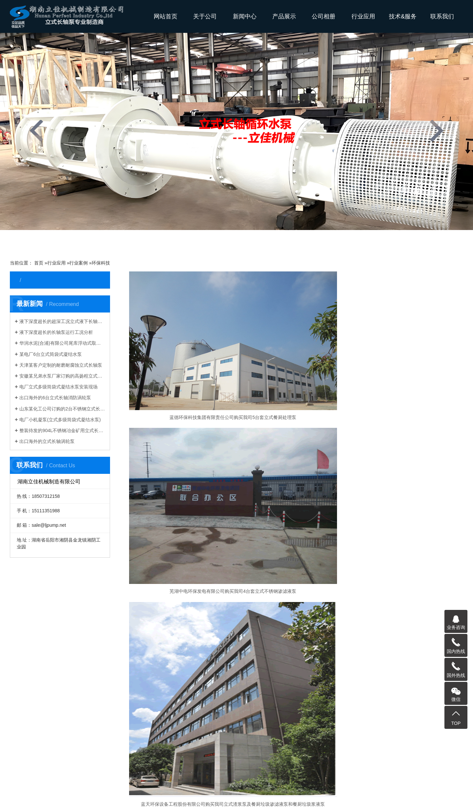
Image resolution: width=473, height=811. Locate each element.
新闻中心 (245, 16)
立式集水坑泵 (38, 687)
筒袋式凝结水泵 (41, 697)
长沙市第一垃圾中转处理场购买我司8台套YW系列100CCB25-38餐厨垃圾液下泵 (182, 492)
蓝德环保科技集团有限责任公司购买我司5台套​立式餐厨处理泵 (182, 379)
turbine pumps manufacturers (193, 775)
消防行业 (115, 677)
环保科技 (101, 263)
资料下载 (258, 618)
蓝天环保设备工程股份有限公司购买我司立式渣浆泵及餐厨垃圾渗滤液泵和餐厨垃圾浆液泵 (409, 379)
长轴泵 (52, 759)
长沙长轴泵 (347, 767)
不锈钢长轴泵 (91, 767)
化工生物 (115, 667)
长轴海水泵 (78, 759)
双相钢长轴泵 (361, 759)
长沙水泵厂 (451, 799)
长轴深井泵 (36, 657)
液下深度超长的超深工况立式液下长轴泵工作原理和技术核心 (62, 321)
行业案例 (78, 263)
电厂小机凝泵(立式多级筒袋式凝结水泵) (60, 419)
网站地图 (427, 799)
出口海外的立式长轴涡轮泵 (47, 441)
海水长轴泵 (393, 759)
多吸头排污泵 (189, 637)
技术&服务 (403, 16)
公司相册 (323, 16)
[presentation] (36, 130)
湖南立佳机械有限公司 (389, 767)
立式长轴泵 (36, 618)
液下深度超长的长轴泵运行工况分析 (56, 332)
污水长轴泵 (184, 767)
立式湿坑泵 (36, 637)
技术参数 (258, 637)
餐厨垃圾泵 (187, 647)
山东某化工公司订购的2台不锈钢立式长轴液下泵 (62, 408)
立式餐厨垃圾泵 (41, 706)
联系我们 (442, 16)
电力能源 (115, 628)
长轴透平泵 (36, 667)
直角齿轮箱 (187, 667)
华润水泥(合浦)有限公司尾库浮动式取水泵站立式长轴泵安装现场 (62, 343)
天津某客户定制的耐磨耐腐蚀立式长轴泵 (60, 365)
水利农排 (115, 637)
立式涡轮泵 (36, 647)
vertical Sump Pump (439, 767)
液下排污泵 (36, 677)
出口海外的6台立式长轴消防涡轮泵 (55, 397)
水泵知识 (258, 647)
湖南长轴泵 (317, 767)
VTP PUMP (109, 775)
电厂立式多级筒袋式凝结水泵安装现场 (58, 386)
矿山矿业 (115, 647)
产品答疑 (258, 628)
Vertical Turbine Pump (68, 775)
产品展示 (284, 16)
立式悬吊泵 (36, 628)
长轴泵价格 (123, 767)
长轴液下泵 (168, 759)
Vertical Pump (142, 775)
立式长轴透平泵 (428, 759)
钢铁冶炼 (115, 618)
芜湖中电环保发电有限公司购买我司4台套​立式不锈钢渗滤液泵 (296, 379)
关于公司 (205, 16)
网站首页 (165, 16)
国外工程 (115, 657)
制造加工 (115, 687)
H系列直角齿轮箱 (42, 716)
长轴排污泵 (264, 759)
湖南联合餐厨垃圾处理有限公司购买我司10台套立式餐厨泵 (296, 492)
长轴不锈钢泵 (326, 759)
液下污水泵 (187, 628)
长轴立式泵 (199, 759)
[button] (190, 241)
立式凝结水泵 (189, 657)
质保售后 (258, 657)
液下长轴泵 (138, 759)
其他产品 (34, 726)
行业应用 (363, 16)
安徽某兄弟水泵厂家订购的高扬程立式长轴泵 (62, 376)
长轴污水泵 (294, 759)
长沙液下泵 (154, 767)
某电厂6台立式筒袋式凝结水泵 (50, 354)
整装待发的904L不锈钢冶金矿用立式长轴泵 (62, 430)
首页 (38, 263)
